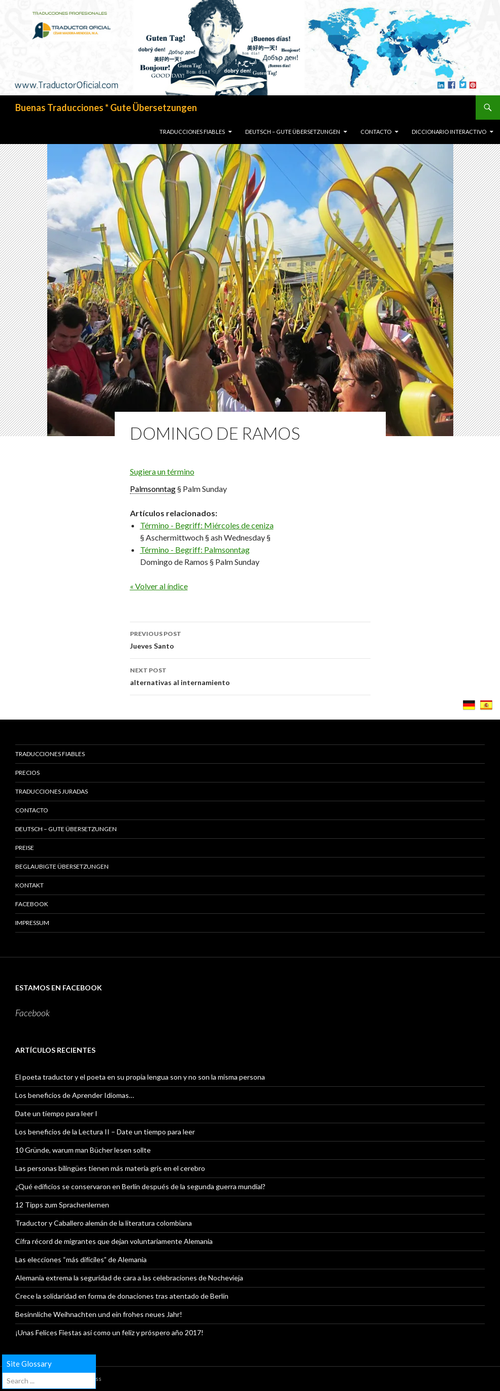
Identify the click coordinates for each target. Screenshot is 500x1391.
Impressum (32, 922)
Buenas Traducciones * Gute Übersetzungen (106, 107)
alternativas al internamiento (250, 675)
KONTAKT (29, 885)
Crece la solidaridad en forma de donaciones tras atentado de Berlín (121, 1296)
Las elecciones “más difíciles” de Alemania (81, 1259)
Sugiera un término (162, 471)
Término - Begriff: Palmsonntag (195, 549)
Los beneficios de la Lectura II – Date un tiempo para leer (105, 1131)
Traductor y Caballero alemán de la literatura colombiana (103, 1223)
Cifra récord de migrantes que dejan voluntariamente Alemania (114, 1241)
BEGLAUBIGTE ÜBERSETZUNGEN (62, 866)
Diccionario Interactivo (449, 131)
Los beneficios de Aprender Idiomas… (74, 1095)
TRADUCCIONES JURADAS (51, 791)
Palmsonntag (153, 488)
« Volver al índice (159, 586)
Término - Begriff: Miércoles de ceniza (207, 525)
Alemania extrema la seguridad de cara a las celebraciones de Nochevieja (129, 1277)
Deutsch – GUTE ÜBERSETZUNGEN (292, 131)
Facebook (31, 904)
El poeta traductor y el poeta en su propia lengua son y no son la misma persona (140, 1077)
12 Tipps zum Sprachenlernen (62, 1204)
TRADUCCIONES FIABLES (192, 131)
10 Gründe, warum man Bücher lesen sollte (83, 1150)
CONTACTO (375, 131)
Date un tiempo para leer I (56, 1113)
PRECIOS (27, 772)
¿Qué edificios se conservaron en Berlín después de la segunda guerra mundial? (140, 1186)
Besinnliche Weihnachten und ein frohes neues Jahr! (98, 1314)
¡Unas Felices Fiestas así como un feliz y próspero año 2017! (109, 1332)
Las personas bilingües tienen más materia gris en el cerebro (110, 1168)
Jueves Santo (250, 639)
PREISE (24, 847)
